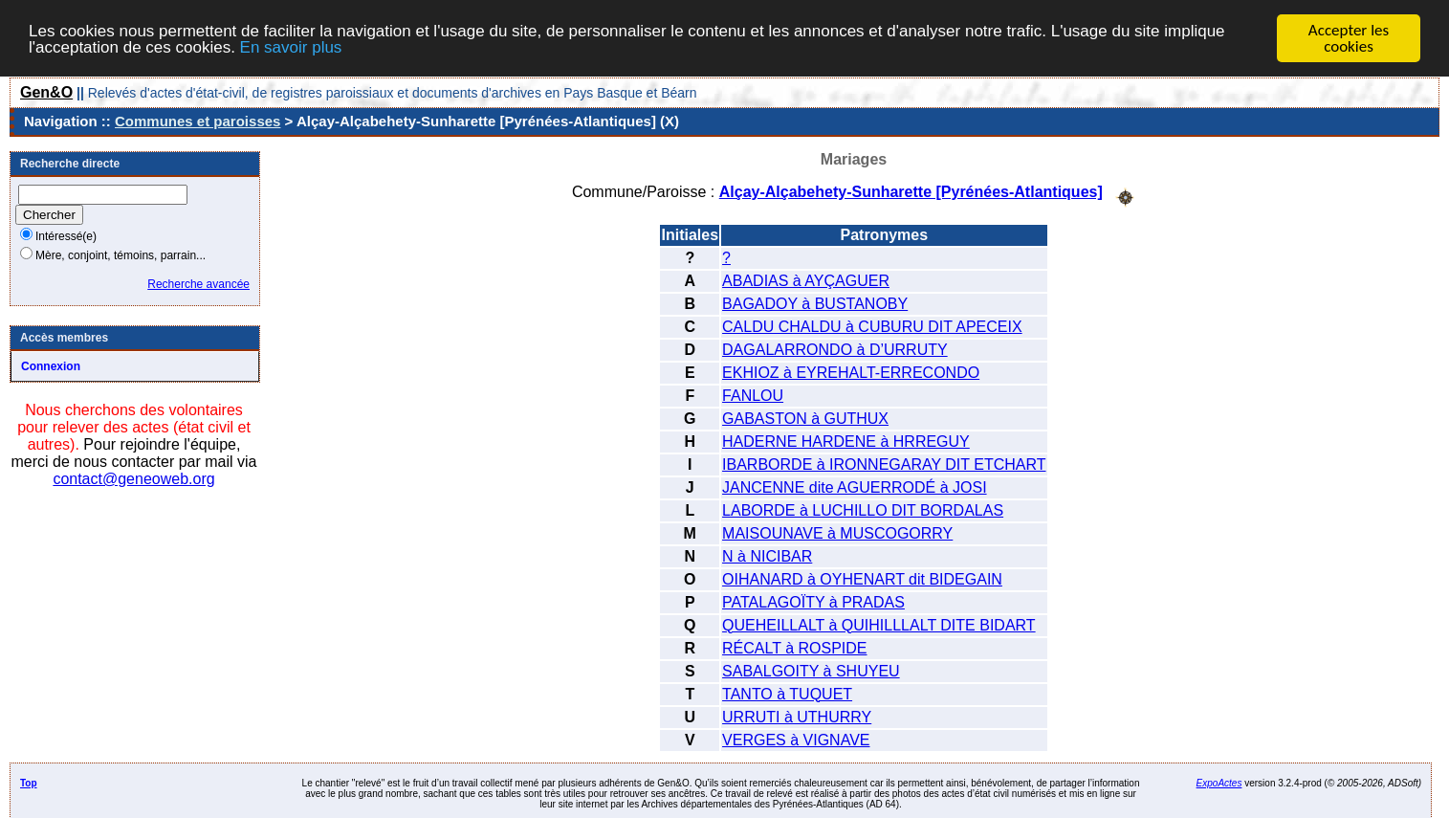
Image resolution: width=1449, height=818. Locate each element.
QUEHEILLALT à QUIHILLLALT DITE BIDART (879, 624)
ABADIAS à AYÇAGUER (805, 280)
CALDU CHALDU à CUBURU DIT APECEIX (872, 326)
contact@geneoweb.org (133, 479)
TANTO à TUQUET (787, 693)
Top (28, 782)
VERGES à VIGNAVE (795, 739)
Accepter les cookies (1348, 38)
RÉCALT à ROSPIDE (794, 647)
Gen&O (46, 92)
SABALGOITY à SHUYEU (811, 670)
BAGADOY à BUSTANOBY (815, 303)
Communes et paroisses (197, 121)
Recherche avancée (198, 284)
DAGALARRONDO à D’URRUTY (835, 349)
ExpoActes (1219, 782)
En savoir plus (291, 46)
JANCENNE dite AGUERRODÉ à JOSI (854, 486)
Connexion (50, 366)
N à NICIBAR (767, 555)
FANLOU (752, 395)
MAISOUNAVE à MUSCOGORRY (837, 532)
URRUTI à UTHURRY (796, 716)
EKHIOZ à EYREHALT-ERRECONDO (850, 372)
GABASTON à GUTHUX (805, 417)
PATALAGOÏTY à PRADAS (813, 601)
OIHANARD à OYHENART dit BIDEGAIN (862, 578)
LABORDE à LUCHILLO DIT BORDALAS (862, 509)
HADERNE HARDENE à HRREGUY (846, 440)
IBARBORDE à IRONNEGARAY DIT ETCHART (883, 463)
